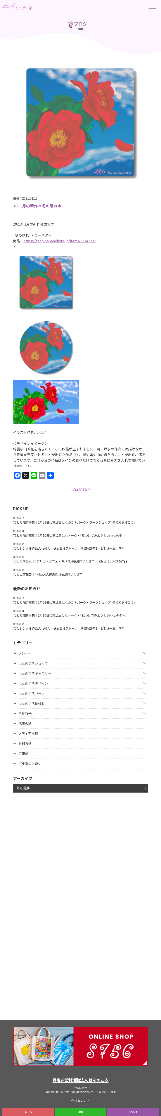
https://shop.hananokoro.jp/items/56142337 (60, 240)
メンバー (25, 653)
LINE (80, 1112)
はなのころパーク (32, 693)
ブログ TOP (80, 489)
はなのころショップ (33, 663)
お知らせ (25, 743)
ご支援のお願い (30, 763)
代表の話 (25, 723)
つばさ (41, 432)
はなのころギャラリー (35, 673)
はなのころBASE (31, 703)
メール (28, 1112)
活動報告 (25, 713)
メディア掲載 (28, 733)
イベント (133, 1112)
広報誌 (23, 753)
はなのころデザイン (33, 683)
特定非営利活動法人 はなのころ (81, 1080)
